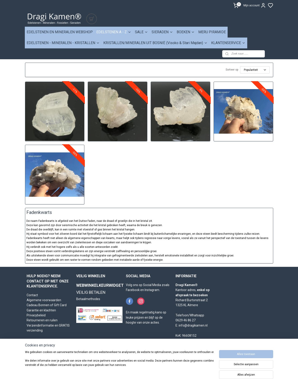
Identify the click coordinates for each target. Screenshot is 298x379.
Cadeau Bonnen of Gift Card (47, 305)
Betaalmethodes (88, 299)
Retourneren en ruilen (42, 320)
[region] (119, 363)
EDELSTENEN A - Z (113, 32)
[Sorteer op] (254, 69)
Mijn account (254, 5)
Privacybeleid (36, 315)
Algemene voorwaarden (44, 300)
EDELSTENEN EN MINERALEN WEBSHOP (60, 32)
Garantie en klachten (41, 310)
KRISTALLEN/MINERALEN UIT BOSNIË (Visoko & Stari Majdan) (155, 43)
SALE (141, 32)
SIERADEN (162, 32)
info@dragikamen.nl (193, 325)
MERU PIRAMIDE (212, 32)
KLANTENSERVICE (228, 43)
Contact (32, 295)
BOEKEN (186, 32)
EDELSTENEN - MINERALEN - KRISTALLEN (63, 43)
